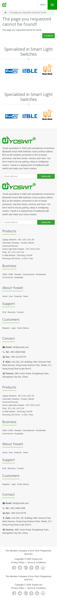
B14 (33, 249)
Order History (23, 328)
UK (13, 252)
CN (22, 252)
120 (28, 239)
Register (6, 328)
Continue (48, 35)
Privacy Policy (17, 562)
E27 (27, 249)
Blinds (31, 243)
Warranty (12, 312)
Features (18, 296)
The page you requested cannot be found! (28, 12)
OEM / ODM (7, 274)
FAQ (4, 312)
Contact (20, 312)
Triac (31, 258)
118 (24, 239)
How (11, 296)
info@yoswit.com (21, 347)
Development (29, 274)
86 (19, 239)
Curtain (24, 243)
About (4, 296)
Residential (41, 274)
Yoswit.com (37, 559)
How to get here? (22, 368)
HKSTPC (28, 554)
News (25, 296)
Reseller (18, 274)
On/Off (29, 255)
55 (33, 239)
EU (9, 252)
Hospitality (18, 277)
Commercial (7, 277)
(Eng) (42, 5)
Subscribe (46, 176)
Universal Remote (10, 246)
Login (13, 328)
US (18, 252)
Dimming (21, 255)
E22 (38, 249)
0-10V (24, 258)
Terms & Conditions (36, 562)
